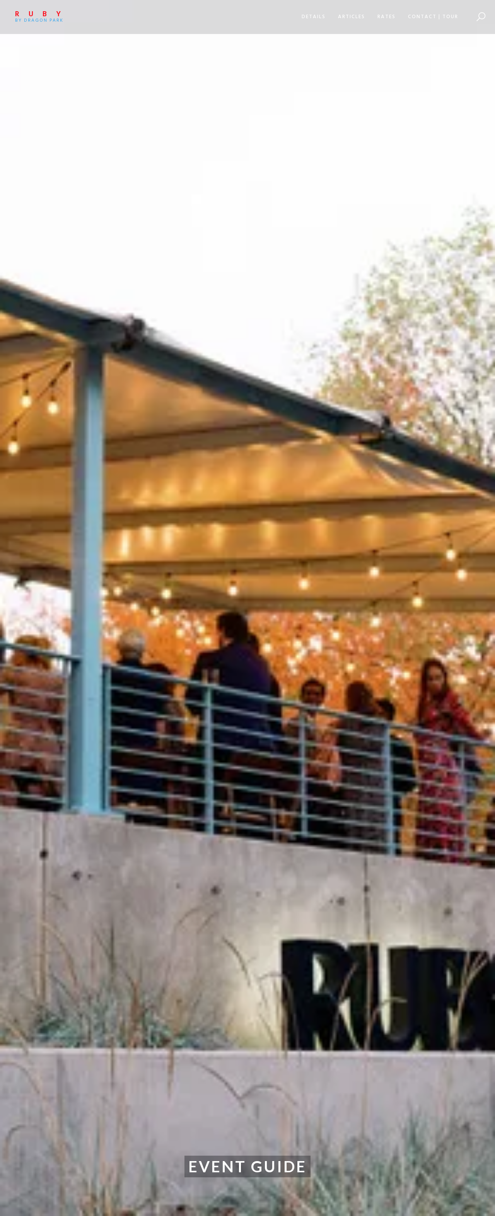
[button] (314, 17)
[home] (49, 17)
